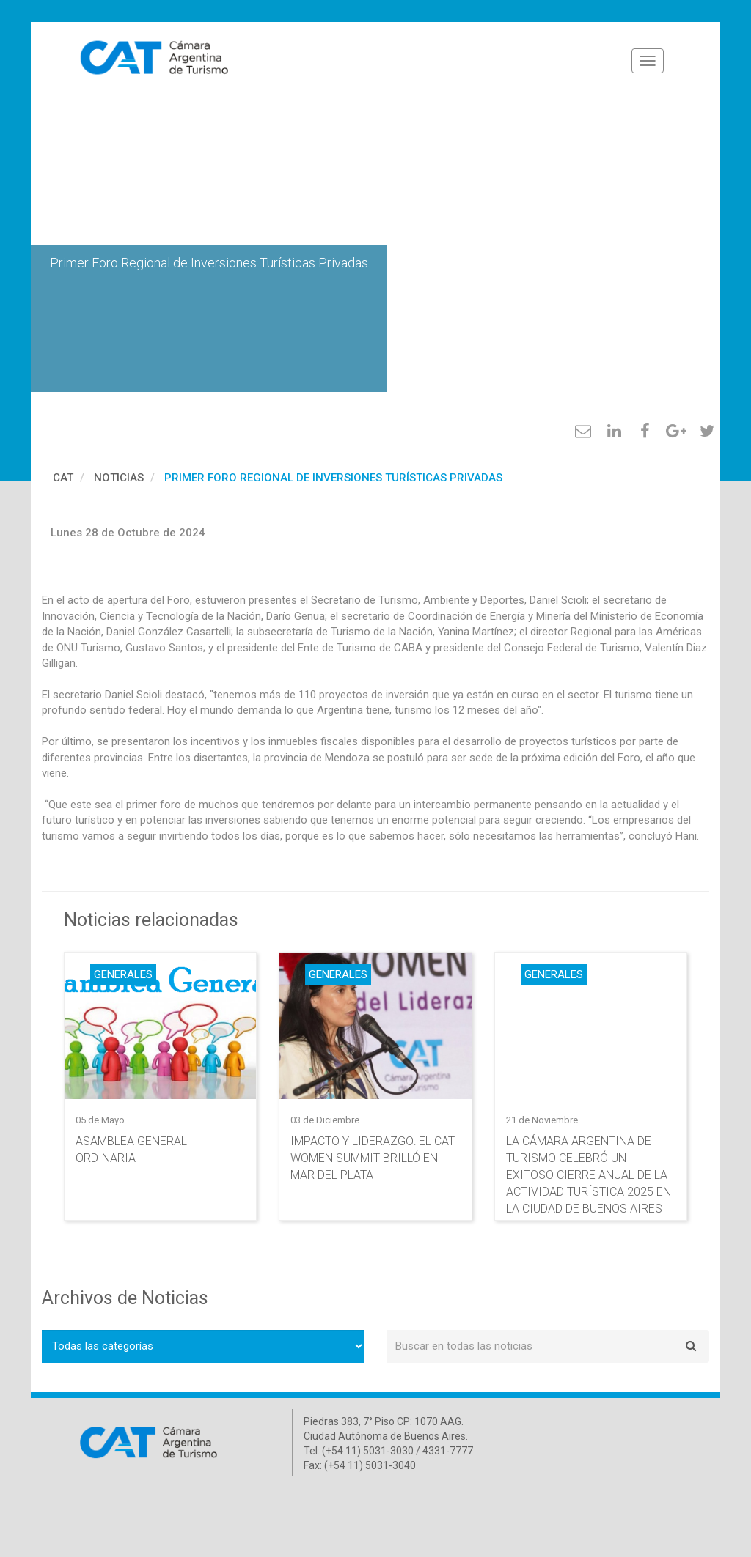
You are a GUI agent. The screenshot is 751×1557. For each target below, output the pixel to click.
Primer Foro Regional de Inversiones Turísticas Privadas (333, 477)
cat (63, 477)
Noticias (119, 477)
